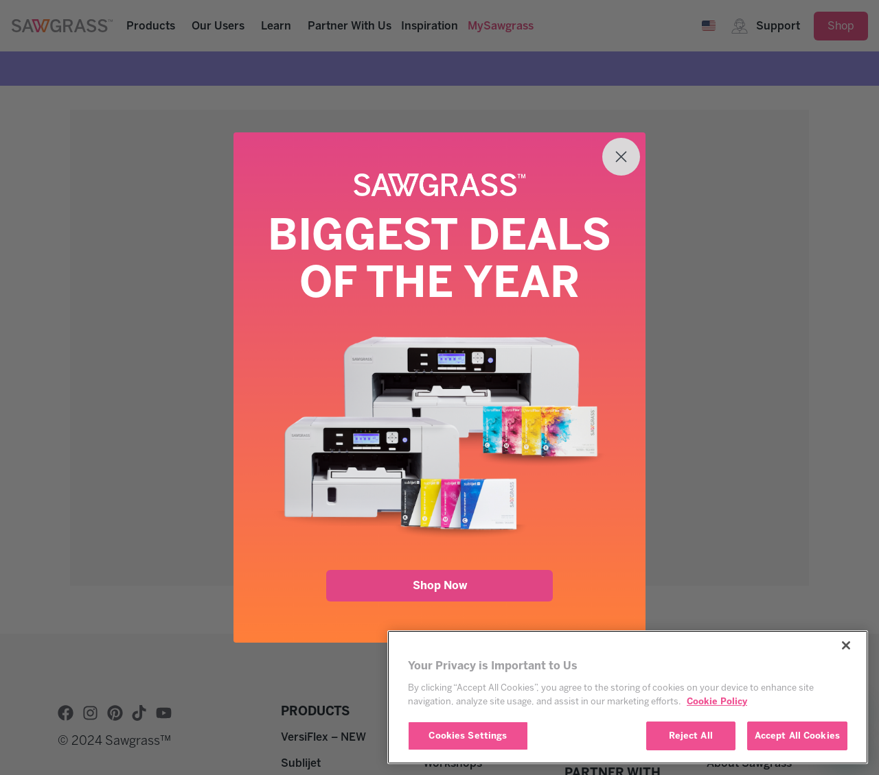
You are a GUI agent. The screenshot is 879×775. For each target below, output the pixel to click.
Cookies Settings (468, 735)
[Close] (846, 645)
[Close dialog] (621, 157)
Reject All (691, 735)
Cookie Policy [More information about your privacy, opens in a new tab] (717, 701)
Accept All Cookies (797, 735)
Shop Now (440, 585)
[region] (627, 697)
